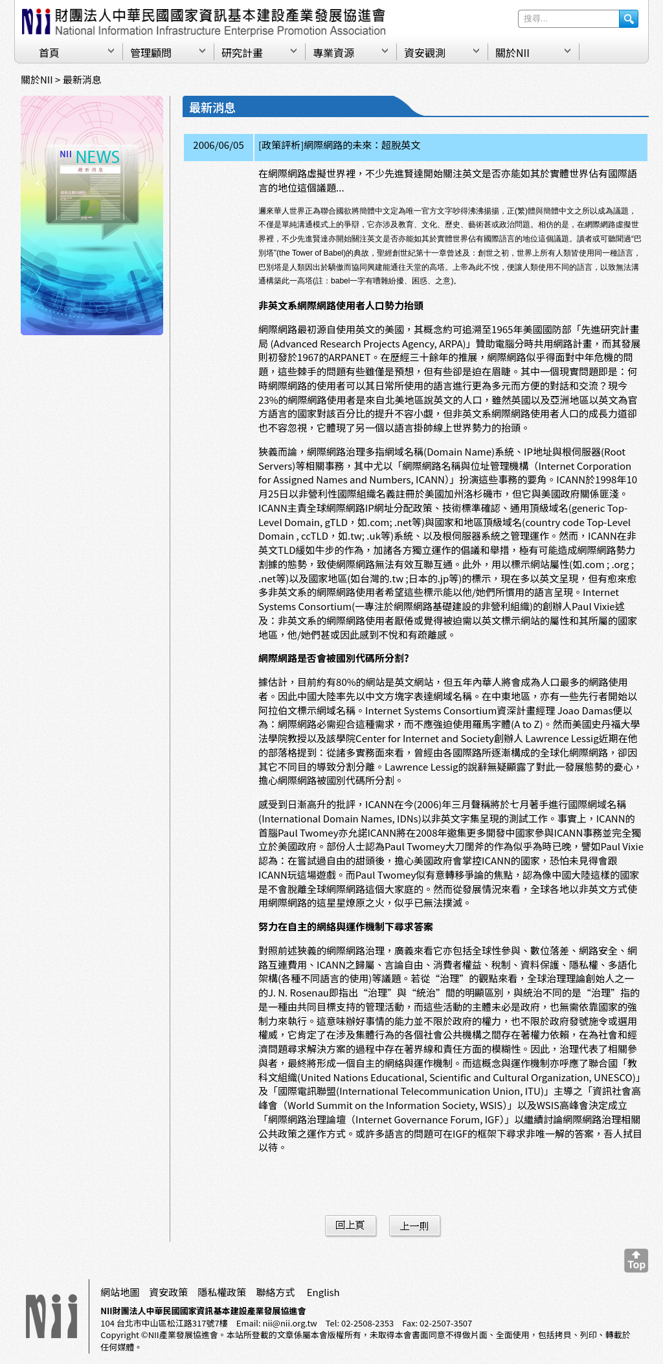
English (323, 1292)
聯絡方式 (275, 1292)
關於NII (512, 52)
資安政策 (168, 1292)
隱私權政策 (221, 1292)
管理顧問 (151, 52)
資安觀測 (424, 52)
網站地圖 (119, 1292)
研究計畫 (242, 52)
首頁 (49, 52)
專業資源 (333, 52)
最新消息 (82, 79)
